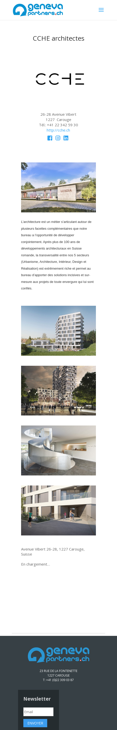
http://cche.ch (58, 130)
